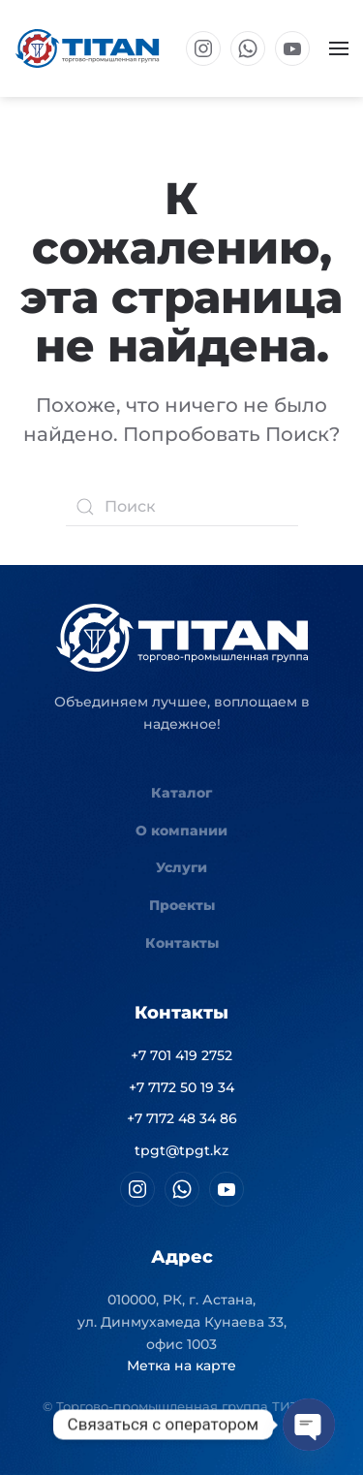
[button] (338, 48)
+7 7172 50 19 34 (181, 1087)
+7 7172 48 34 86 (182, 1118)
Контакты (182, 943)
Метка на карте (181, 1365)
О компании (181, 830)
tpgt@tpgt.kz (181, 1150)
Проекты (182, 905)
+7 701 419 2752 (181, 1055)
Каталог (181, 792)
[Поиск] (182, 506)
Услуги (181, 867)
